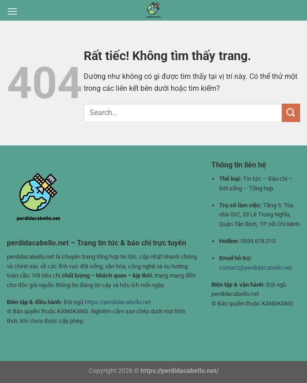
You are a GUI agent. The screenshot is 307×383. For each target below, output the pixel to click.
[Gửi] (291, 113)
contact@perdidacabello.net (255, 267)
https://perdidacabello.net (118, 302)
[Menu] (12, 11)
